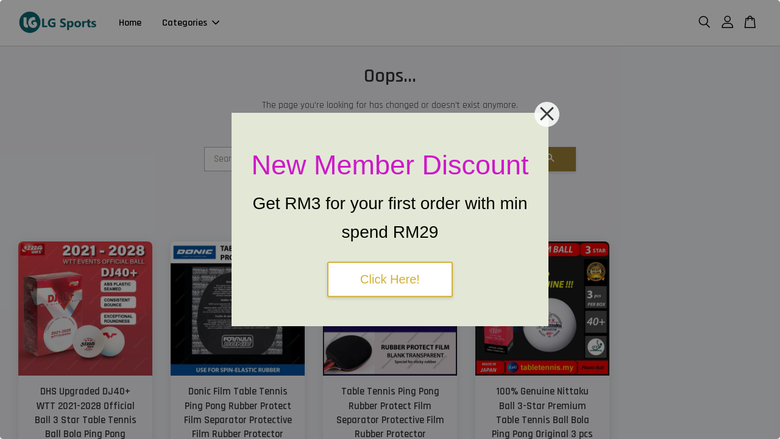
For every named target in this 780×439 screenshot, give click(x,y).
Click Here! (390, 279)
